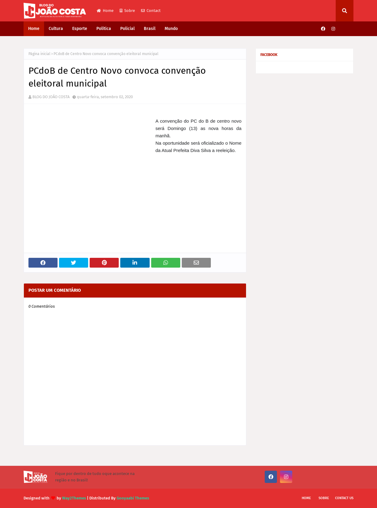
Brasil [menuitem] (149, 28)
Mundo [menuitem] (171, 28)
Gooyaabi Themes (133, 498)
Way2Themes (74, 498)
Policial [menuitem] (127, 28)
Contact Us (344, 498)
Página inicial (39, 54)
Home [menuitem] (33, 28)
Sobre (127, 10)
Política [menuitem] (103, 28)
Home (105, 10)
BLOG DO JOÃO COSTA (50, 97)
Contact (151, 10)
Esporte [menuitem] (79, 28)
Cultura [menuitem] (56, 28)
